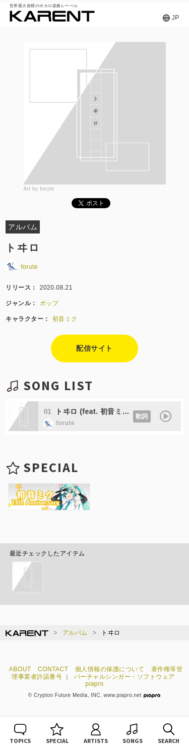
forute (22, 266)
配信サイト (94, 348)
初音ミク (65, 318)
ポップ (49, 303)
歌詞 (142, 416)
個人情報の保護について (110, 669)
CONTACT (53, 669)
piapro (94, 683)
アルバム (75, 632)
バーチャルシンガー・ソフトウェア (124, 676)
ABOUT (20, 669)
